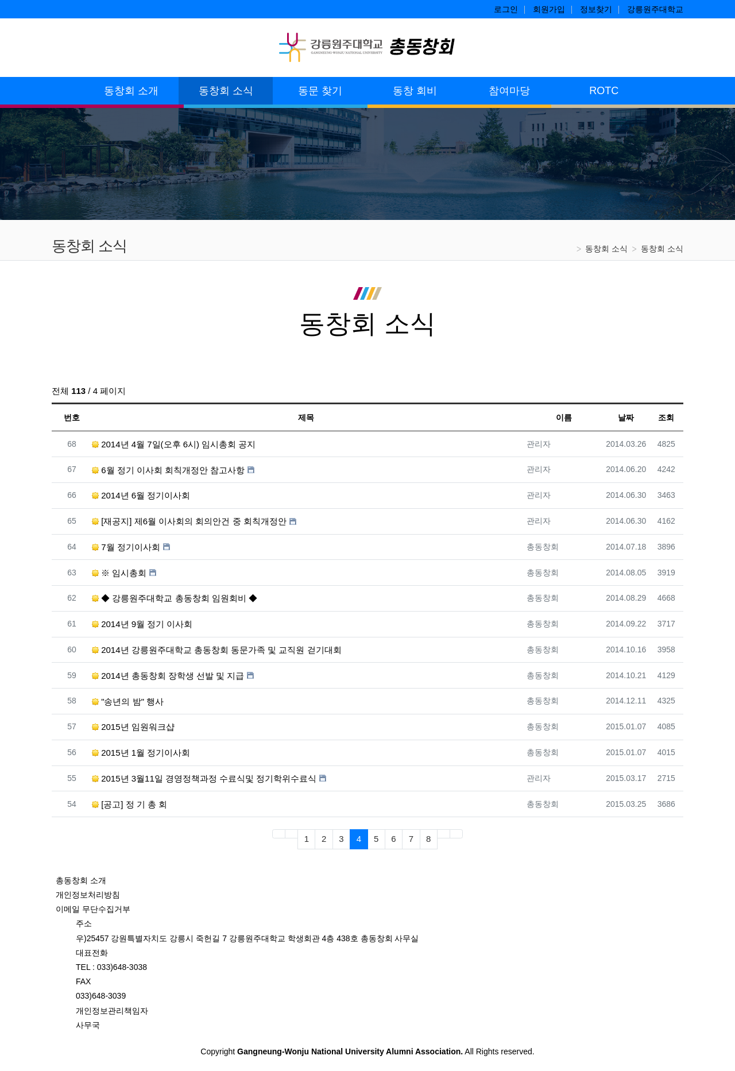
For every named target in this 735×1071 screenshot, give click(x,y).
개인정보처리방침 (88, 894)
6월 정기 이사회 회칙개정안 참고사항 (168, 470)
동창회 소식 (606, 248)
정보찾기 (596, 9)
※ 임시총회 (119, 573)
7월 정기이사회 (126, 547)
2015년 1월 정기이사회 (141, 752)
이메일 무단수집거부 (93, 909)
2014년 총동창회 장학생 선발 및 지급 (168, 676)
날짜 (626, 417)
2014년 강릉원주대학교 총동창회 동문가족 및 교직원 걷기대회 (217, 650)
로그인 (506, 9)
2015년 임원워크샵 (133, 727)
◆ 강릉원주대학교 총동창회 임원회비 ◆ (174, 598)
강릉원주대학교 (655, 9)
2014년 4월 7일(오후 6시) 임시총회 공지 (174, 444)
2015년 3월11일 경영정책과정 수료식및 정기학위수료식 (204, 778)
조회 (666, 417)
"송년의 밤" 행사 (128, 701)
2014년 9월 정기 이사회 (142, 624)
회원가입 (549, 9)
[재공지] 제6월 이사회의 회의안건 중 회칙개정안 (189, 521)
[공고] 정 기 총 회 (129, 804)
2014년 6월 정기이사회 (141, 495)
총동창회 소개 (81, 880)
